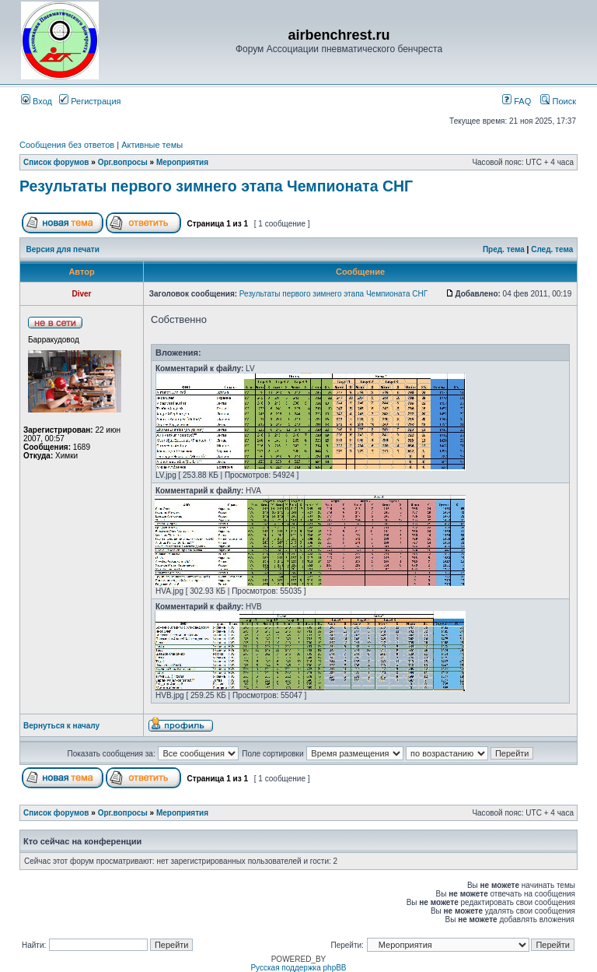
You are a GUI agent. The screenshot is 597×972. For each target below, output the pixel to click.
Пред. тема (504, 249)
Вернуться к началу (61, 725)
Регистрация (89, 101)
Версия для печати (63, 249)
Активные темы (152, 144)
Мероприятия (182, 162)
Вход (36, 101)
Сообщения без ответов (66, 144)
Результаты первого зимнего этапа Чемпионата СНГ (216, 186)
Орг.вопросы (123, 162)
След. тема (552, 249)
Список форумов (56, 162)
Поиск (558, 101)
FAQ (516, 101)
